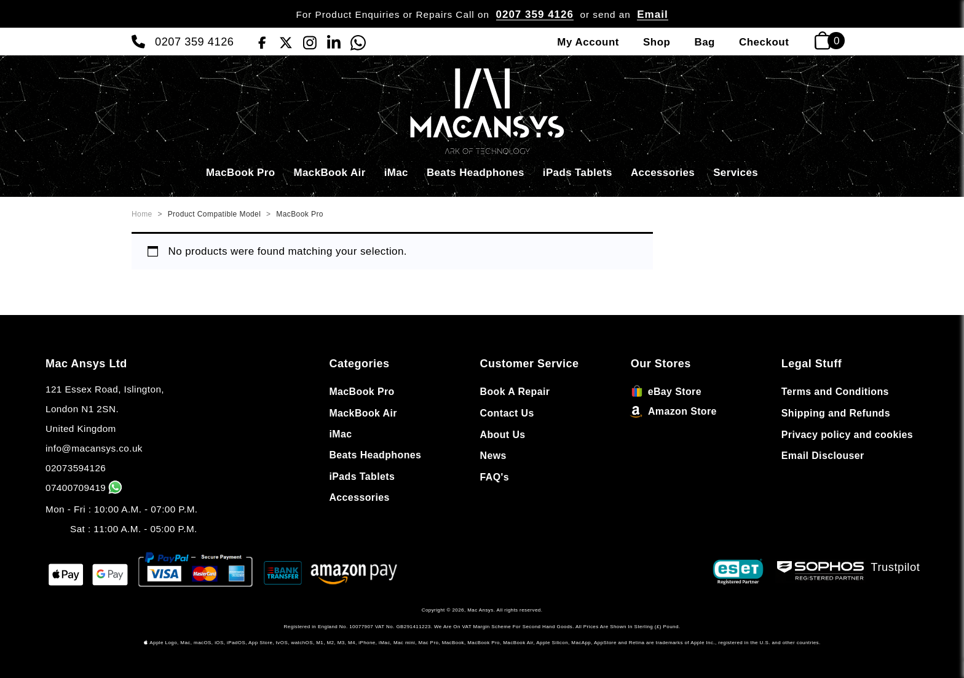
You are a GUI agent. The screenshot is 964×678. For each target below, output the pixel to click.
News (493, 455)
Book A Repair (515, 391)
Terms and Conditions (835, 391)
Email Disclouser (822, 455)
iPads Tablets (577, 172)
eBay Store (666, 391)
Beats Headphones (475, 172)
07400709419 (84, 487)
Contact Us (507, 413)
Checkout (764, 42)
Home (142, 214)
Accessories (663, 172)
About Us (503, 434)
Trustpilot (895, 566)
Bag (704, 42)
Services (735, 172)
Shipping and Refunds (835, 413)
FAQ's (494, 477)
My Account (588, 42)
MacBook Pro (240, 172)
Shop (656, 42)
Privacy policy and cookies (847, 434)
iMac (396, 172)
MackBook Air (330, 172)
